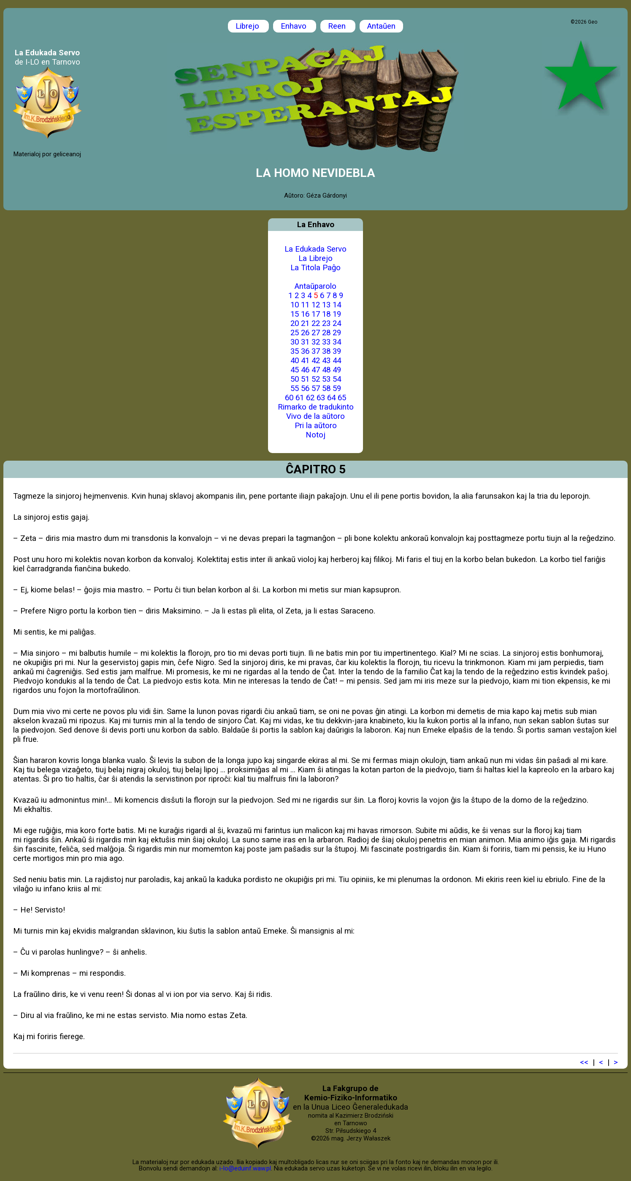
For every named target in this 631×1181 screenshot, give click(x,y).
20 (294, 323)
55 (294, 388)
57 (315, 388)
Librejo (248, 26)
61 (299, 397)
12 (315, 305)
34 (337, 342)
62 (310, 397)
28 (326, 332)
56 (305, 388)
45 (294, 370)
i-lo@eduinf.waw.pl (245, 1168)
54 (337, 379)
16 (305, 314)
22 (315, 323)
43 (326, 360)
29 (337, 332)
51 (305, 379)
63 (321, 397)
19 (337, 314)
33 (326, 342)
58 (326, 388)
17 (315, 314)
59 (337, 388)
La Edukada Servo (315, 249)
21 (305, 323)
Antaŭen (381, 26)
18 (326, 314)
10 (294, 305)
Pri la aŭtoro (316, 425)
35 (294, 351)
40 (294, 360)
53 (326, 379)
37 (315, 351)
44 (337, 360)
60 (289, 397)
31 (305, 342)
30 (294, 342)
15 (294, 314)
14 (337, 305)
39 (337, 351)
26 (305, 332)
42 (315, 360)
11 (305, 305)
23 (326, 323)
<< (584, 1062)
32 (315, 342)
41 (305, 360)
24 (337, 323)
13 (326, 305)
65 (342, 397)
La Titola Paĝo (315, 267)
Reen (338, 26)
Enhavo (294, 26)
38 (326, 351)
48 (326, 370)
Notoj (315, 435)
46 (305, 370)
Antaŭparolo (315, 286)
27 (315, 332)
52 (315, 379)
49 (337, 370)
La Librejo (315, 258)
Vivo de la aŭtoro (315, 416)
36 (305, 351)
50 (294, 379)
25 (294, 332)
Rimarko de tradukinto (316, 407)
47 (315, 370)
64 (331, 397)
